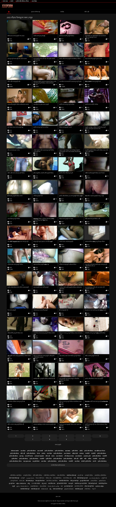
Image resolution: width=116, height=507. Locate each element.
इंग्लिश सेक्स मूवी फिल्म (89, 486)
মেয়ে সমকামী (40, 450)
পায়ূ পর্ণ (94, 489)
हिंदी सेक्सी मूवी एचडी (93, 483)
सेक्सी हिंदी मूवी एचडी (35, 489)
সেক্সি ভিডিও (87, 489)
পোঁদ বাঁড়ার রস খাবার (69, 456)
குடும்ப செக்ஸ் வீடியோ (23, 486)
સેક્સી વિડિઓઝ (34, 486)
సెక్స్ (50, 489)
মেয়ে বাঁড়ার (34, 1)
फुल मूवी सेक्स (12, 483)
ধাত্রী (85, 458)
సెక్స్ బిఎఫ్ (44, 483)
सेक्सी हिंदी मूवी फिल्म (103, 483)
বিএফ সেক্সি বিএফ (40, 478)
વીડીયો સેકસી (44, 489)
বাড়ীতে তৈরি (75, 453)
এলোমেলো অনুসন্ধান (39, 456)
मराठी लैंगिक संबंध (51, 483)
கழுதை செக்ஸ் (30, 478)
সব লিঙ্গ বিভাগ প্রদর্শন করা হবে (58, 465)
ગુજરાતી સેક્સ (102, 480)
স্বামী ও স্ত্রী (86, 11)
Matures (67, 450)
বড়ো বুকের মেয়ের (27, 461)
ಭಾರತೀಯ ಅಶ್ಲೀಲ (99, 486)
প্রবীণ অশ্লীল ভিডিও (37, 475)
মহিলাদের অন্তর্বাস (15, 450)
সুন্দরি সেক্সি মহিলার (31, 450)
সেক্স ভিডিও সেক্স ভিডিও (51, 480)
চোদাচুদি (23, 478)
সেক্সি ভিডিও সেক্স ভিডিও (16, 475)
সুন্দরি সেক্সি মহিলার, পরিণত (15, 461)
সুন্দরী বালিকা (75, 450)
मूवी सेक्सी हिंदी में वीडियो (62, 483)
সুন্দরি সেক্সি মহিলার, (59, 450)
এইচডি (81, 450)
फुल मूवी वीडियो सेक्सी (84, 480)
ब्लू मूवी (13, 486)
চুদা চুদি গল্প (80, 475)
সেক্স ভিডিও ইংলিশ (78, 486)
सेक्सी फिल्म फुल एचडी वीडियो (81, 483)
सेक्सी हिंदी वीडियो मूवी (24, 489)
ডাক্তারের (81, 453)
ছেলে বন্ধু (21, 456)
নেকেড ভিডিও (94, 480)
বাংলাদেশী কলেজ (29, 456)
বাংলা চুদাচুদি (58, 444)
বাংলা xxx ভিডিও (57, 478)
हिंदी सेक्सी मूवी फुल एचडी (82, 478)
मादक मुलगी (70, 483)
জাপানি (94, 461)
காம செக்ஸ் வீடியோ (94, 478)
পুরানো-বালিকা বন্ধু (35, 11)
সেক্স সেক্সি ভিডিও (61, 475)
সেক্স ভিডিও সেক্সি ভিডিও (100, 475)
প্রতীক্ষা (89, 458)
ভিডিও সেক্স (48, 478)
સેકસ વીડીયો (43, 486)
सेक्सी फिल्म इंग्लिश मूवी (71, 475)
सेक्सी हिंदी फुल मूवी (79, 489)
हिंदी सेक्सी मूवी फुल (30, 480)
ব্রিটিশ (81, 458)
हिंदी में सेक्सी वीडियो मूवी (14, 478)
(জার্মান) (43, 453)
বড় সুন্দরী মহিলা (36, 461)
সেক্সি (74, 478)
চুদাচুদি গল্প (104, 478)
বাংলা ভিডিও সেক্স (67, 478)
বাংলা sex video (36, 483)
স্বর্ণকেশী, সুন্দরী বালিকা (86, 461)
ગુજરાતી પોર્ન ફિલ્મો (68, 489)
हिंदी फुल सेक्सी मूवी (74, 480)
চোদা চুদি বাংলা (14, 480)
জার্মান (11, 1)
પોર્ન (62, 486)
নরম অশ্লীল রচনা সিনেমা (99, 450)
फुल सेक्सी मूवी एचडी (68, 486)
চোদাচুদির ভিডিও (27, 475)
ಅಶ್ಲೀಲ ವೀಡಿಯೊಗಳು (21, 483)
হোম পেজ (58, 496)
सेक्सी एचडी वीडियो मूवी (57, 489)
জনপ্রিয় (62, 11)
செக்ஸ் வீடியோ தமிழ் (53, 486)
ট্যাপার (38, 453)
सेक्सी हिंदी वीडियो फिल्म (64, 480)
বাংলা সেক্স (5, 1)
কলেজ (52, 456)
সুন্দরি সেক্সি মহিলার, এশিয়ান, (22, 1)
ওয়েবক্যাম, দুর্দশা (87, 456)
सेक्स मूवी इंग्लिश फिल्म (40, 480)
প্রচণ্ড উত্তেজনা (67, 453)
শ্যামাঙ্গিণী (87, 453)
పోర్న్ (29, 483)
